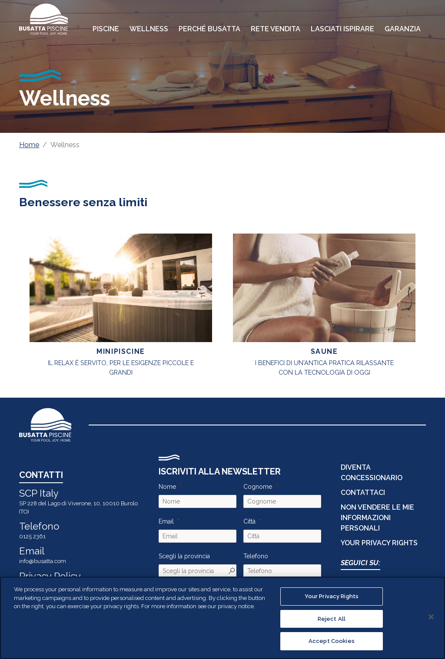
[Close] (431, 616)
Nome (167, 486)
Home (29, 145)
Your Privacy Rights (379, 543)
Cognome (257, 486)
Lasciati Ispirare (342, 29)
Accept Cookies (332, 641)
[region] (222, 618)
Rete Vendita (275, 29)
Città (249, 521)
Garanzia (403, 29)
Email (166, 521)
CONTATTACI (363, 492)
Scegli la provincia (184, 556)
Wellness (149, 29)
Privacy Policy (50, 576)
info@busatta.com (42, 561)
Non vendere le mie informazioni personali (377, 517)
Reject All (331, 619)
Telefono (255, 556)
